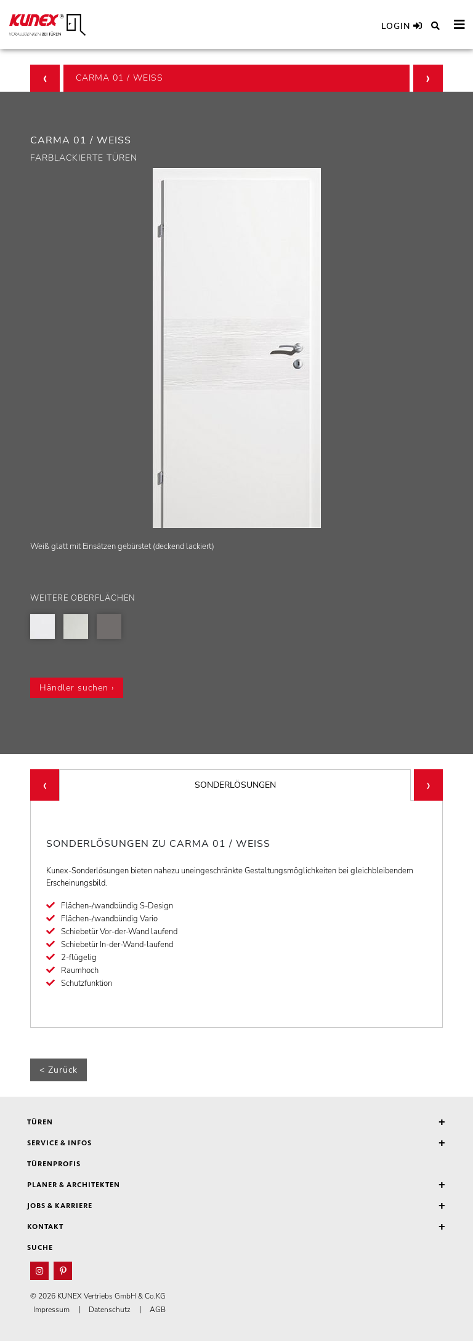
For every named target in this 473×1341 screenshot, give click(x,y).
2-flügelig (79, 957)
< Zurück (58, 1070)
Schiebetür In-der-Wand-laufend (117, 944)
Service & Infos (236, 1143)
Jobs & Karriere (236, 1206)
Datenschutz (110, 1310)
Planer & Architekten (236, 1185)
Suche (40, 1248)
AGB (158, 1310)
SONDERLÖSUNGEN (235, 785)
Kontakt (236, 1227)
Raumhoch (80, 970)
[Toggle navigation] (459, 24)
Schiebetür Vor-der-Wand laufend (119, 931)
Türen (236, 1122)
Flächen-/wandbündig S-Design (117, 905)
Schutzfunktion (86, 983)
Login (401, 26)
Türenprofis (54, 1164)
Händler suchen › (76, 688)
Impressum (51, 1310)
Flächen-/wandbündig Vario (109, 918)
